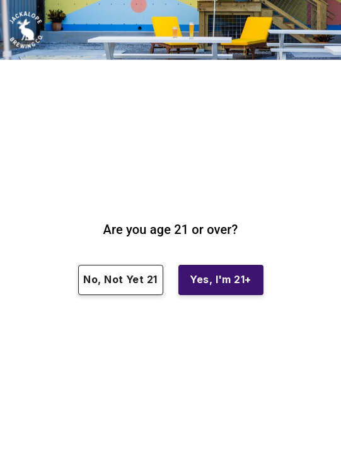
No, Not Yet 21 (121, 279)
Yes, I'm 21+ (220, 280)
